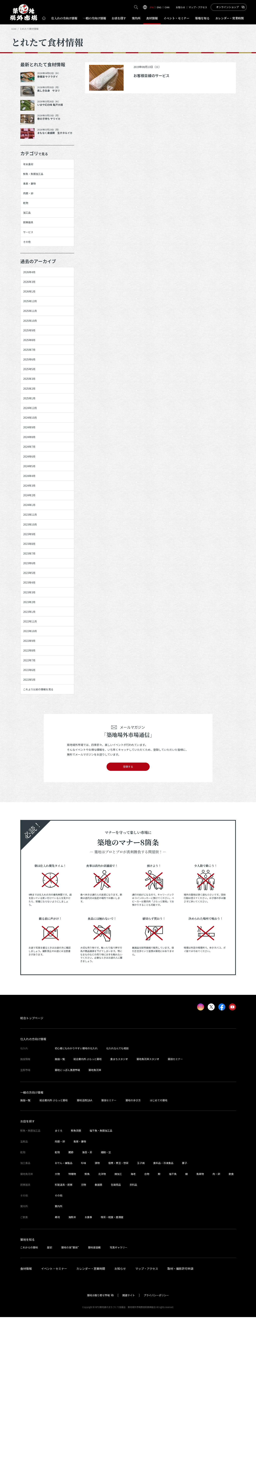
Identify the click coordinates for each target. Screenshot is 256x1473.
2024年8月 (32, 513)
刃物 (83, 1340)
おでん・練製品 (63, 1319)
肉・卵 (216, 1329)
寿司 (57, 1373)
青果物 (200, 1329)
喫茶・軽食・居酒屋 (112, 1373)
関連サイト (128, 1451)
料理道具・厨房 (63, 1340)
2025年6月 (32, 413)
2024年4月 (32, 564)
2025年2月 (32, 450)
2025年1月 (32, 463)
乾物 (27, 216)
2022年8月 (32, 790)
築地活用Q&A (84, 1256)
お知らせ (180, 7)
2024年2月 (32, 589)
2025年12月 (32, 337)
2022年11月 (32, 753)
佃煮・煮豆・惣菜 (118, 1319)
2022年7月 (32, 803)
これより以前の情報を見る (43, 841)
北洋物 (102, 1329)
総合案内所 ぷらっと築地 (87, 1215)
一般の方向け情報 (31, 1248)
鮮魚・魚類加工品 (37, 178)
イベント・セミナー (54, 1424)
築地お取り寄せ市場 (98, 1451)
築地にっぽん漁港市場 (67, 1225)
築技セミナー (175, 1215)
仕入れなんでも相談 (117, 1204)
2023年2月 (32, 727)
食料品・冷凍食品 (163, 1319)
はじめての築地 (158, 1256)
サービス (30, 253)
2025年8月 (32, 387)
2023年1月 (32, 740)
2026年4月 (32, 299)
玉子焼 (141, 1319)
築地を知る (202, 18)
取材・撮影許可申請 (180, 1424)
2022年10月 (32, 765)
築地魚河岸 (95, 1225)
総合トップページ (31, 1174)
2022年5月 (32, 828)
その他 (29, 266)
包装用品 (116, 1340)
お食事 (88, 1373)
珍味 (83, 1319)
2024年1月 (32, 601)
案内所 (136, 18)
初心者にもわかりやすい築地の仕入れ (76, 1204)
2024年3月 (32, 576)
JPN (151, 7)
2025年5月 (32, 425)
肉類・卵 (30, 203)
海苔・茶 (87, 1308)
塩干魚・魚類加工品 (101, 1286)
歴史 (49, 1403)
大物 (57, 1329)
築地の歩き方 (133, 1256)
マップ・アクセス (198, 7)
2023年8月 (32, 652)
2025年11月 (32, 350)
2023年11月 (32, 614)
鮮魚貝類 (76, 1286)
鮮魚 (87, 1329)
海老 (133, 1329)
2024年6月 (32, 539)
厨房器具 (30, 241)
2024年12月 (32, 475)
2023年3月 (32, 715)
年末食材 (30, 165)
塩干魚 (173, 1329)
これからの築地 (29, 1403)
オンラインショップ (227, 7)
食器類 (98, 1340)
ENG (159, 7)
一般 (94, 18)
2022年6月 (32, 816)
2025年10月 (32, 362)
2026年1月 (32, 324)
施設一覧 (60, 1215)
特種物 (72, 1329)
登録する (128, 921)
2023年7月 (32, 664)
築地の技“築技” (70, 1403)
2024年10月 (32, 488)
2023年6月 (32, 677)
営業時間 (229, 18)
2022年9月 (32, 778)
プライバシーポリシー (156, 1451)
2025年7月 (32, 400)
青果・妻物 (32, 190)
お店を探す (119, 18)
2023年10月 (32, 627)
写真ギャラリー (118, 1403)
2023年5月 (32, 690)
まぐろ (58, 1286)
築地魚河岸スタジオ (148, 1215)
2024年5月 (32, 551)
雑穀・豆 (106, 1308)
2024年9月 (32, 501)
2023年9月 (32, 639)
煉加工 (118, 1329)
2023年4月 (32, 702)
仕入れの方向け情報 (33, 1195)
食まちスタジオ (119, 1215)
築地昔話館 (94, 1403)
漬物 (97, 1319)
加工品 (29, 228)
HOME (14, 28)
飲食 (231, 1329)
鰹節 (70, 1308)
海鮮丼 (72, 1373)
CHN (167, 7)
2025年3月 (32, 438)
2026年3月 (32, 312)
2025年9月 (32, 375)
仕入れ (64, 18)
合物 (146, 1329)
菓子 (184, 1319)
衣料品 (133, 1340)
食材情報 (152, 18)
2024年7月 (32, 526)
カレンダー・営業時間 (90, 1424)
